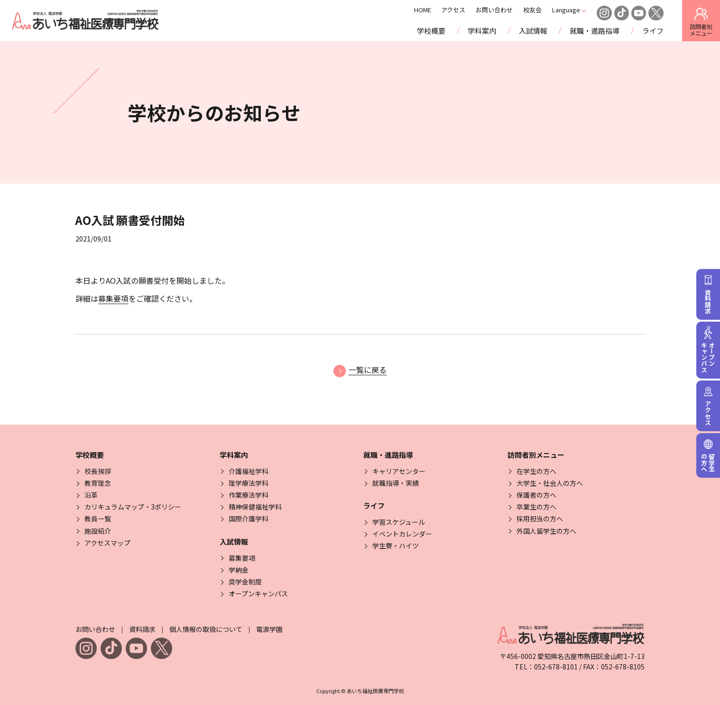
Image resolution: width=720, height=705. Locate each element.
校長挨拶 (97, 471)
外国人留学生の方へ (546, 531)
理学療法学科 (248, 483)
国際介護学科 (248, 518)
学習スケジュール (398, 522)
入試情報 (533, 31)
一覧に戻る (360, 369)
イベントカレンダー (402, 533)
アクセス (465, 10)
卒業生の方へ (536, 506)
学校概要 (431, 31)
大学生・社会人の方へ (550, 483)
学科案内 (482, 31)
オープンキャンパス (258, 593)
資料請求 (142, 629)
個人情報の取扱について (205, 629)
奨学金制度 (245, 581)
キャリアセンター (398, 471)
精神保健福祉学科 (255, 506)
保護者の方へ (536, 495)
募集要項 (113, 298)
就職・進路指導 (594, 31)
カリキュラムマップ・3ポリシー (132, 506)
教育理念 (97, 483)
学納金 (239, 570)
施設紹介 (97, 531)
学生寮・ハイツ (395, 545)
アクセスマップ (107, 542)
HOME (434, 10)
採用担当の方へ (540, 518)
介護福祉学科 (248, 471)
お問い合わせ (506, 10)
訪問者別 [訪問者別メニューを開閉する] (701, 21)
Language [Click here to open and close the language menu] (578, 10)
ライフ (653, 31)
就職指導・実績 (395, 483)
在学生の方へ (536, 471)
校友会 (544, 10)
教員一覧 (97, 518)
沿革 (91, 495)
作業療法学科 (248, 495)
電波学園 (269, 629)
